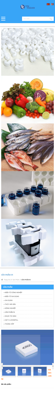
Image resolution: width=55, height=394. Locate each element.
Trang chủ (7, 280)
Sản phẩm (16, 280)
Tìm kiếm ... (51, 19)
